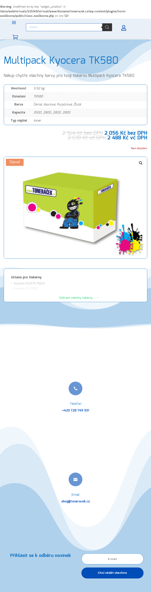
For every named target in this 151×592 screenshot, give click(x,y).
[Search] (107, 27)
